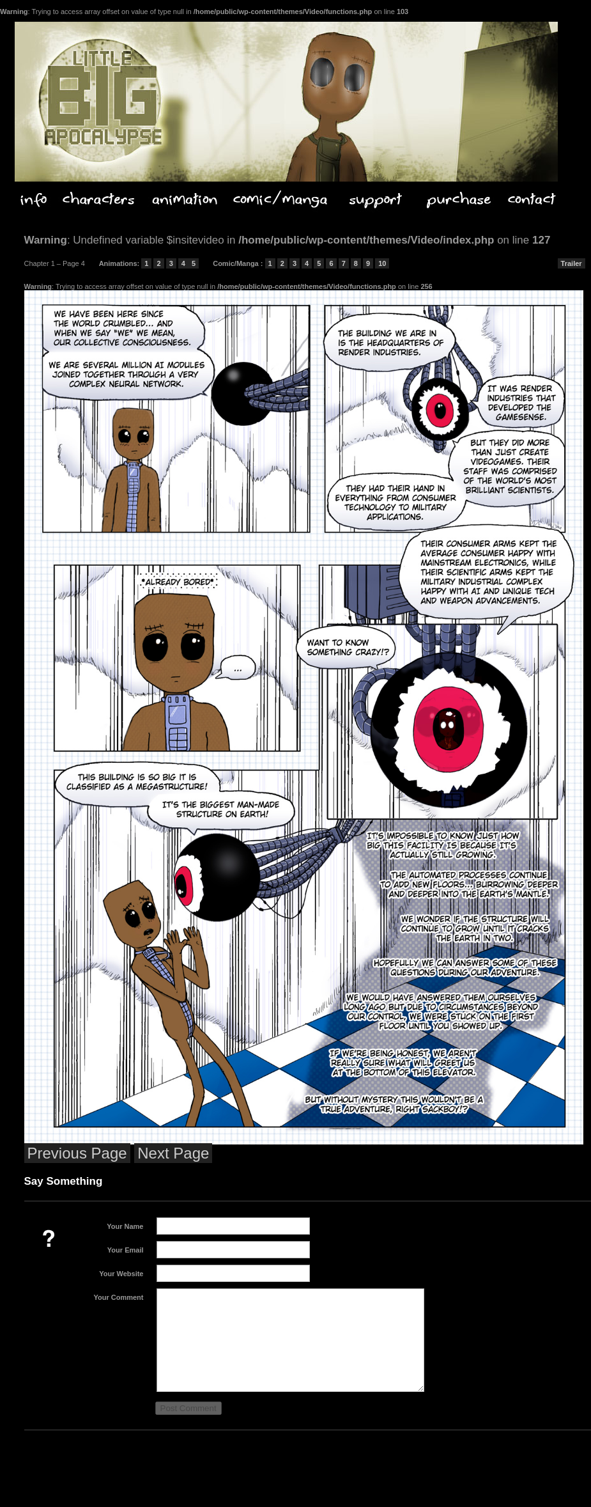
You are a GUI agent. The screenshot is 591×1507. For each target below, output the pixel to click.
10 (382, 263)
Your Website (121, 1273)
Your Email (125, 1250)
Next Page (173, 1153)
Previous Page (77, 1153)
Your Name (125, 1226)
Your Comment (118, 1297)
